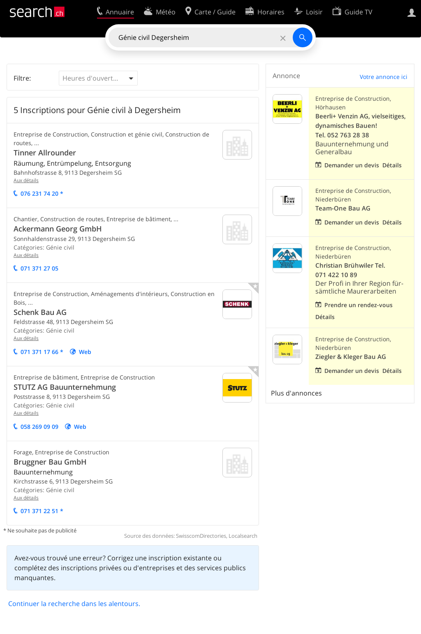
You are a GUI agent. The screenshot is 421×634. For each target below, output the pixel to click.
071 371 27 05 (39, 268)
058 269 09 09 (39, 426)
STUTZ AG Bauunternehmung (65, 387)
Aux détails (26, 180)
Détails (392, 165)
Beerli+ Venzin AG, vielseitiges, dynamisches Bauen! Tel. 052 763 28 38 (360, 125)
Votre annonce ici (383, 77)
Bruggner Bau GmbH (50, 462)
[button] (98, 78)
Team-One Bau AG (342, 208)
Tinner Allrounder (45, 152)
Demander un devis (351, 165)
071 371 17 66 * (42, 352)
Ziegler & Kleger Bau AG (350, 356)
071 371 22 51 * (42, 511)
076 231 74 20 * (42, 193)
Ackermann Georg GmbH (58, 229)
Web (85, 352)
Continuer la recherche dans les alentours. (74, 603)
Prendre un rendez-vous (358, 305)
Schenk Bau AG (40, 312)
